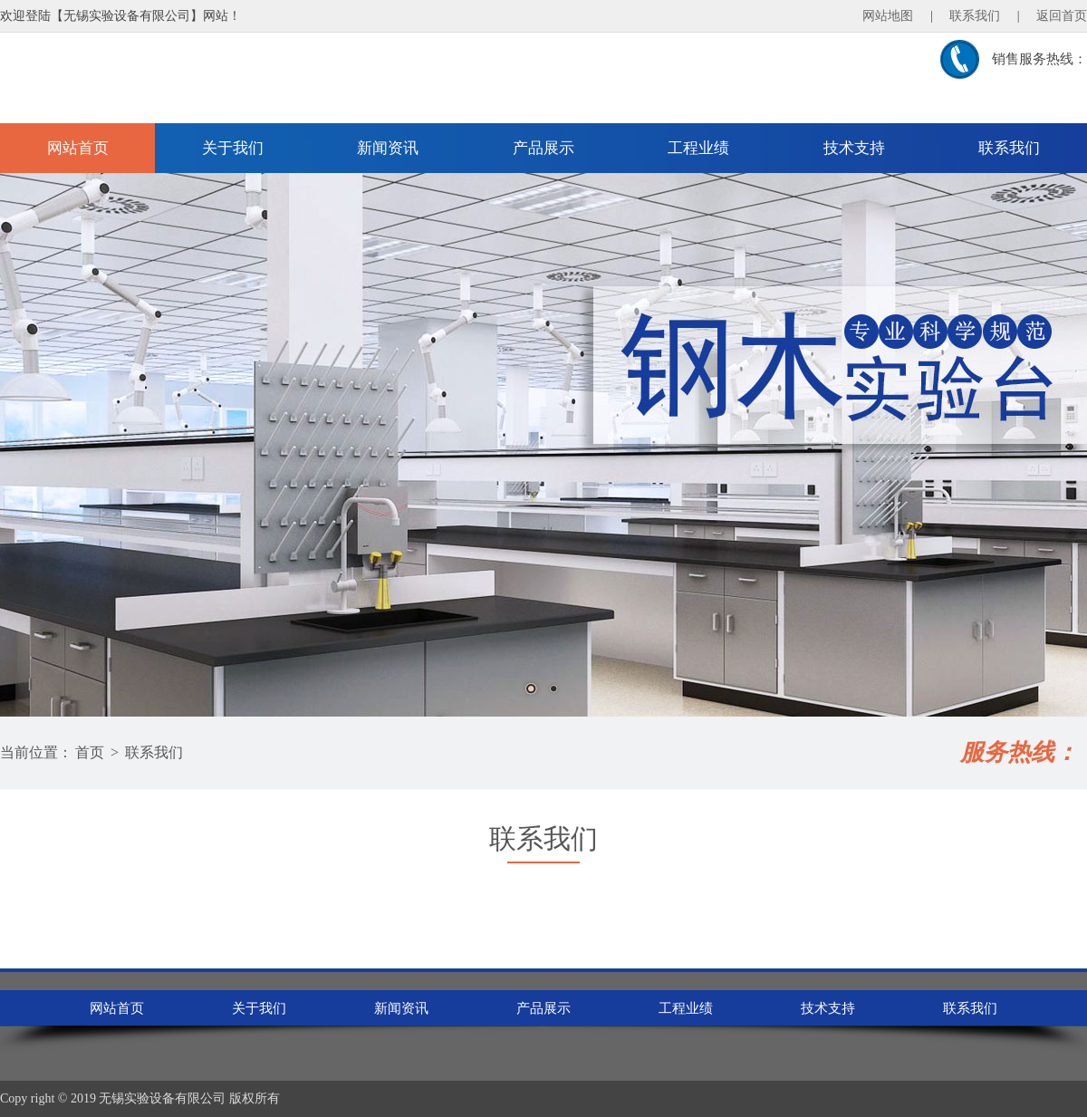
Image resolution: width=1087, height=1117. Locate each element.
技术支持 (854, 148)
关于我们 (233, 148)
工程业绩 (698, 148)
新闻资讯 (387, 148)
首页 (89, 752)
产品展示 (543, 148)
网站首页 (78, 148)
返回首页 (1061, 16)
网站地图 (887, 16)
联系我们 (974, 16)
